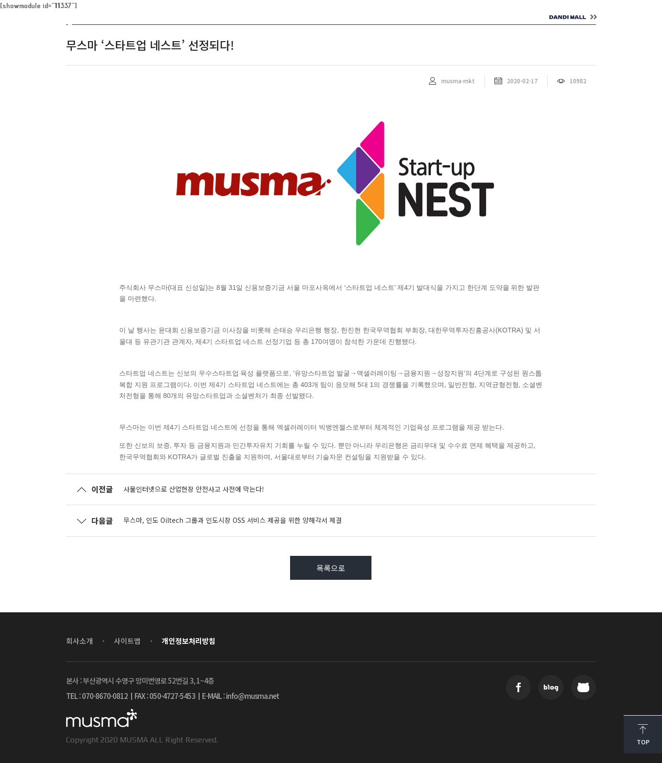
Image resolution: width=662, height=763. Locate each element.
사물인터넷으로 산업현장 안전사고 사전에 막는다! (193, 489)
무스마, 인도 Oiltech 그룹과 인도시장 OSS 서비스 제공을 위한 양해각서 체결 (232, 520)
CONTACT (444, 17)
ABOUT (173, 17)
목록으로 (330, 568)
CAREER (373, 17)
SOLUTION (242, 17)
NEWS (310, 17)
